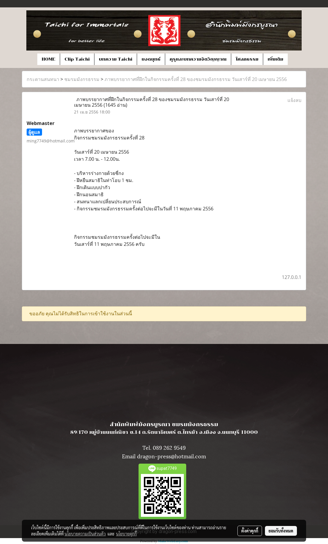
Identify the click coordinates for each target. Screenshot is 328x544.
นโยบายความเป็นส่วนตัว (85, 533)
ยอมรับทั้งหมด (280, 530)
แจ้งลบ (294, 100)
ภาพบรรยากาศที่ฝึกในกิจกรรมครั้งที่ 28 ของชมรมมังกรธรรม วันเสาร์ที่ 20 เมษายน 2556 (195, 79)
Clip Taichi (77, 59)
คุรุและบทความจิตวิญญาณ (198, 59)
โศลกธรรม (247, 59)
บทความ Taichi (115, 59)
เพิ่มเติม (275, 59)
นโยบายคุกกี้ (126, 533)
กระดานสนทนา (43, 79)
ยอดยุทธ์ (151, 59)
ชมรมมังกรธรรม (81, 79)
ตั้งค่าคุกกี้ (249, 530)
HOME (48, 59)
